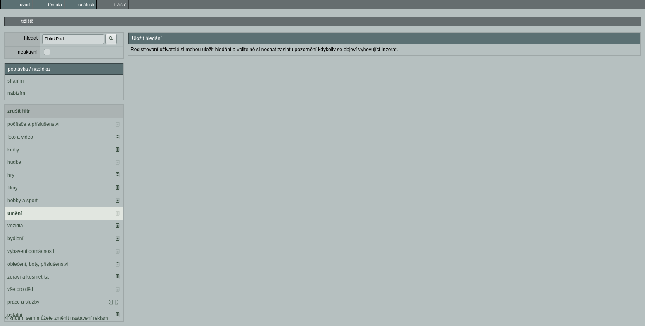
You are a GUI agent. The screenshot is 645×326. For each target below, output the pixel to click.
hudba (14, 162)
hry (10, 175)
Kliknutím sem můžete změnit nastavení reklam (56, 318)
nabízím (16, 93)
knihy (13, 150)
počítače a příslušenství (33, 124)
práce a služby (23, 302)
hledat (31, 38)
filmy (12, 188)
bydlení (15, 238)
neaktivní (28, 52)
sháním (15, 81)
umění (14, 213)
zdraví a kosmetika (28, 277)
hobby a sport (22, 200)
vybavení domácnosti (30, 251)
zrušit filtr (18, 111)
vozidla (15, 226)
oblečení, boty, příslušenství (38, 264)
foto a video (20, 137)
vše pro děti (20, 289)
